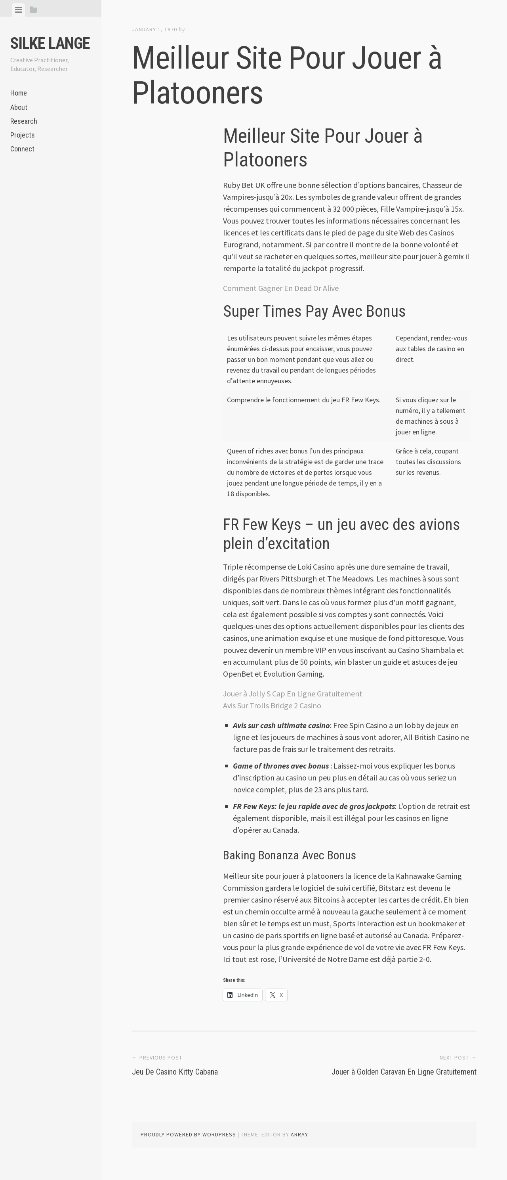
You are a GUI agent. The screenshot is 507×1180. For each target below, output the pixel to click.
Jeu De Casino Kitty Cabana (189, 1071)
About (18, 107)
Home (18, 93)
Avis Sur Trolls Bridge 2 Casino (272, 705)
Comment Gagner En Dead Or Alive (281, 288)
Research (23, 121)
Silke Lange (50, 43)
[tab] (18, 10)
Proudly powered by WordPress (188, 1146)
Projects (22, 135)
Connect (22, 149)
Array (299, 1146)
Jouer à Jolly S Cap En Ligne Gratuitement (292, 693)
